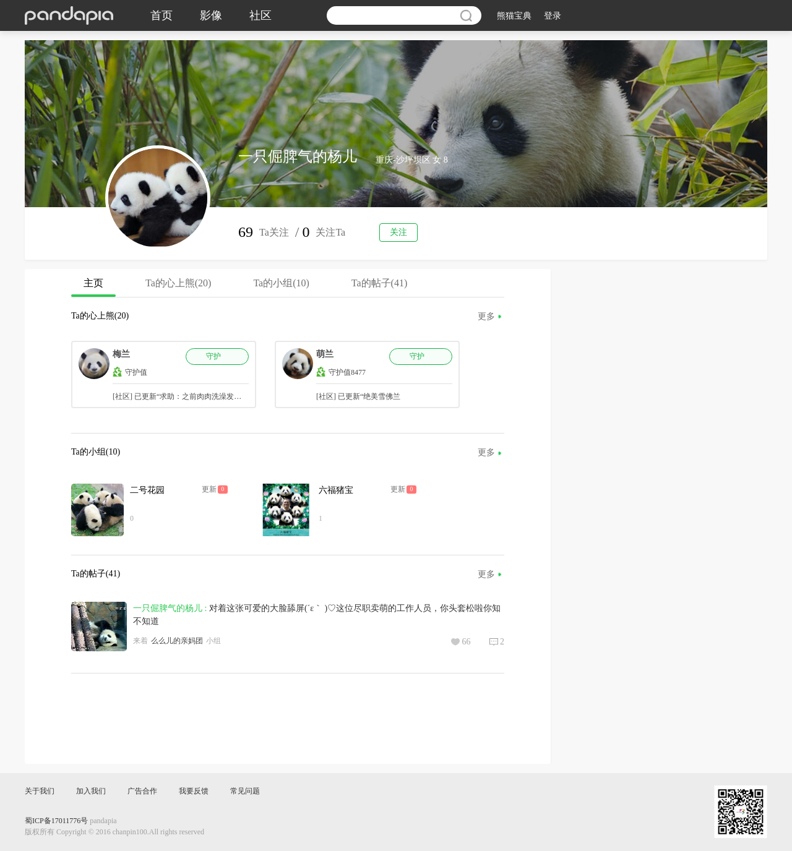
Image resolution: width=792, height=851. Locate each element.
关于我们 (39, 791)
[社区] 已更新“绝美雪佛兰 (358, 396)
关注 (398, 232)
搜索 (466, 15)
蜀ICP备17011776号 (56, 820)
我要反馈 (194, 791)
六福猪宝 (336, 490)
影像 (211, 15)
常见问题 (245, 791)
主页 (93, 287)
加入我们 (91, 791)
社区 (260, 15)
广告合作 (142, 791)
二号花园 (147, 490)
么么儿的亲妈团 (177, 640)
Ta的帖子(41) (379, 283)
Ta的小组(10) (281, 283)
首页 (161, 15)
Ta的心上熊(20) (178, 283)
